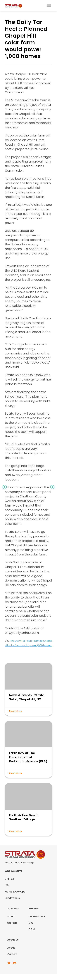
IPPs (7, 885)
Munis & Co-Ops (15, 891)
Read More (15, 711)
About (11, 947)
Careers (12, 954)
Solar (10, 916)
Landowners (12, 898)
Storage (12, 923)
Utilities (9, 879)
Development (37, 916)
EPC (31, 923)
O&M (32, 929)
